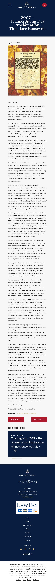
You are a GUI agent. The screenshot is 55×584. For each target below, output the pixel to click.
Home (27, 521)
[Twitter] (30, 549)
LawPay (27, 540)
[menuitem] (18, 580)
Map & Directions (27, 497)
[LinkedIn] (34, 549)
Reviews (27, 533)
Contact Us (27, 537)
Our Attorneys (27, 525)
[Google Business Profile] (21, 549)
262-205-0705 (27, 482)
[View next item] (25, 458)
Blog (27, 529)
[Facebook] (25, 549)
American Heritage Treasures (26, 413)
